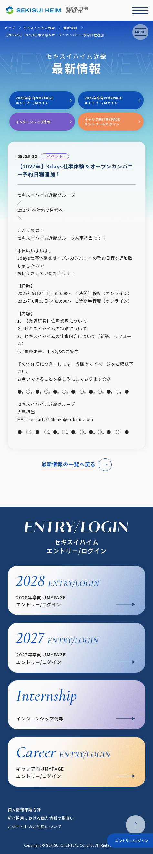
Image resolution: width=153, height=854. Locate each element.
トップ (10, 28)
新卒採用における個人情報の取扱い (41, 818)
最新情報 (70, 28)
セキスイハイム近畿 (39, 28)
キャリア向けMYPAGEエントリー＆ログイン (102, 121)
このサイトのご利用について (35, 826)
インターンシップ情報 (33, 121)
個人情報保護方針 (24, 809)
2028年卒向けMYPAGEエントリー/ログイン (35, 100)
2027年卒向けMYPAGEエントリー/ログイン (103, 100)
